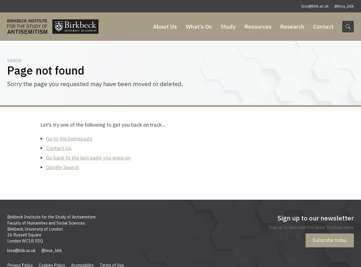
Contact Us (59, 148)
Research (292, 26)
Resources (257, 26)
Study (228, 26)
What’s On (199, 26)
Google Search (62, 167)
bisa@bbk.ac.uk (315, 6)
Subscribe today (330, 240)
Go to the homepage (69, 138)
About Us (165, 26)
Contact (323, 26)
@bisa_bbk (344, 6)
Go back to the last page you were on (88, 157)
